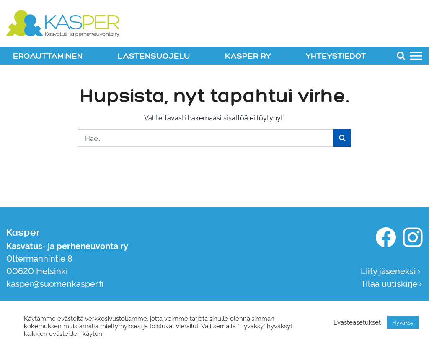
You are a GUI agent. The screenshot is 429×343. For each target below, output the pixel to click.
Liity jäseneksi (391, 270)
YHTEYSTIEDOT (336, 56)
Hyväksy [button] (402, 322)
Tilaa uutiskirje (392, 283)
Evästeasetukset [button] (357, 322)
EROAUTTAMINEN (48, 56)
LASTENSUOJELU (154, 56)
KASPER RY (248, 56)
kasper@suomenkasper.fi (54, 283)
